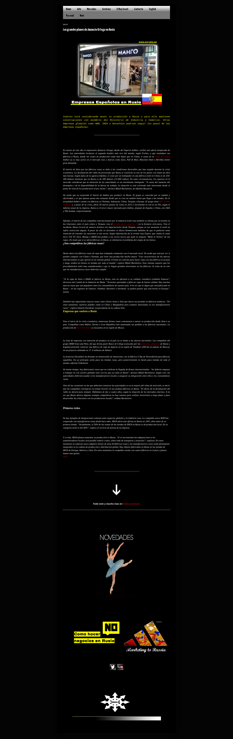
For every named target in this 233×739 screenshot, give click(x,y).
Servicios (106, 9)
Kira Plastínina (84, 327)
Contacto (138, 9)
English (152, 9)
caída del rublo (162, 156)
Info (79, 9)
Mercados (91, 9)
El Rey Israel (122, 9)
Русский (70, 15)
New (82, 15)
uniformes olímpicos (150, 343)
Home (68, 9)
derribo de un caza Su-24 (125, 224)
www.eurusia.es (131, 503)
